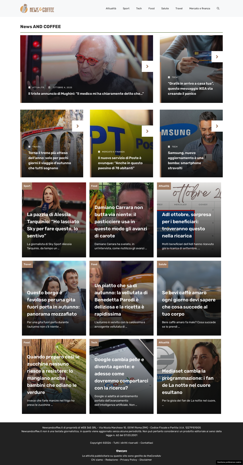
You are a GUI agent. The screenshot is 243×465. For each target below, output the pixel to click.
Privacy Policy (128, 459)
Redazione (111, 459)
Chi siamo (97, 459)
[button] (218, 8)
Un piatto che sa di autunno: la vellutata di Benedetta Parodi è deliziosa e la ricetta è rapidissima (121, 300)
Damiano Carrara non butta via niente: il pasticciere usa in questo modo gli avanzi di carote (120, 222)
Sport (126, 8)
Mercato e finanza (199, 8)
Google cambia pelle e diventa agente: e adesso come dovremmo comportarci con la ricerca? (121, 374)
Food (151, 8)
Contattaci (147, 442)
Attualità (111, 8)
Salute (165, 8)
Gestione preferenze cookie (229, 462)
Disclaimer (146, 459)
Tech (139, 8)
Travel (179, 8)
